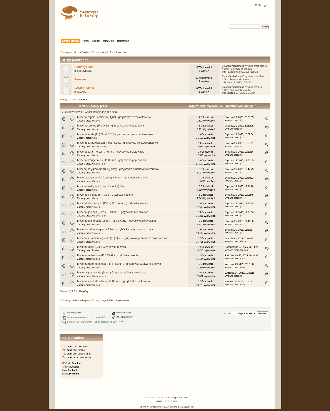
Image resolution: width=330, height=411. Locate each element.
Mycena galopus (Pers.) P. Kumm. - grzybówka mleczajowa (112, 212)
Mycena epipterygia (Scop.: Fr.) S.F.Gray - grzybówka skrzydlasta (116, 220)
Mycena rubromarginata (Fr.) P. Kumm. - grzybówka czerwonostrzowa (119, 263)
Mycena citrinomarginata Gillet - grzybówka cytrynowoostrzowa (115, 229)
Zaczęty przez (98, 106)
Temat (82, 106)
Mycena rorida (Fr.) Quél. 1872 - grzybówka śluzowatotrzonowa (115, 134)
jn (261, 87)
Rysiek (95, 250)
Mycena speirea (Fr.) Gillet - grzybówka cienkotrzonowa (110, 125)
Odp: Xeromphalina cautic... (238, 90)
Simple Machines (180, 397)
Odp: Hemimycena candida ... (239, 69)
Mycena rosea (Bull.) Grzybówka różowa (101, 246)
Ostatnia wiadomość (241, 106)
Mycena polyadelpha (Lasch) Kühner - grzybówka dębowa (112, 177)
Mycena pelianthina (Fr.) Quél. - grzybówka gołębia (107, 255)
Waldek (96, 120)
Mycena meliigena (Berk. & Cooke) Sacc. (102, 186)
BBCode (66, 363)
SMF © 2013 (164, 397)
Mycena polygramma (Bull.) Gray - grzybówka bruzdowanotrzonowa (118, 169)
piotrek (263, 66)
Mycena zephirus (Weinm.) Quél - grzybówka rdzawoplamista (114, 117)
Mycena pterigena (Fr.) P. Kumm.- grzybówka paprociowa (111, 160)
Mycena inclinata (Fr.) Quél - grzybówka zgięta (105, 194)
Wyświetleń (215, 106)
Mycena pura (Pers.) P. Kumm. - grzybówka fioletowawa (110, 151)
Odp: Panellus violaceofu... (237, 79)
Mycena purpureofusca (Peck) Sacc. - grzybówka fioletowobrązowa (117, 142)
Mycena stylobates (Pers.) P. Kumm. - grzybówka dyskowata (113, 281)
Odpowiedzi (197, 106)
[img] (64, 370)
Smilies (66, 366)
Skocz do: (227, 313)
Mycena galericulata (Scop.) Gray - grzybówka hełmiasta (111, 272)
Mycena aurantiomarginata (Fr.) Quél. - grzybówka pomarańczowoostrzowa (122, 238)
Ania (262, 76)
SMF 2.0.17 (151, 397)
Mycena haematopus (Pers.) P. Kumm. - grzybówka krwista (112, 203)
